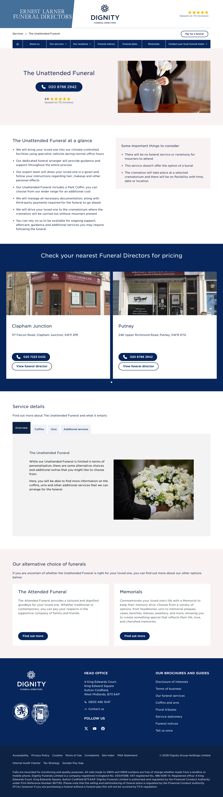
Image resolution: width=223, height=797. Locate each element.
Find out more (33, 636)
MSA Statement (127, 755)
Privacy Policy (40, 755)
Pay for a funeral (194, 34)
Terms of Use (73, 755)
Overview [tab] (21, 427)
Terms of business (168, 688)
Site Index (108, 755)
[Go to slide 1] (111, 382)
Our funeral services (170, 695)
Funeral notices (167, 723)
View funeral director (31, 366)
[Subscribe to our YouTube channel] (95, 728)
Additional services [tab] (76, 429)
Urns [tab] (54, 429)
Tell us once (164, 730)
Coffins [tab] (39, 429)
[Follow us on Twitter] (86, 728)
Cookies (57, 755)
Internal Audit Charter (27, 763)
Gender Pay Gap (73, 763)
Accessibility (21, 755)
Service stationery (169, 716)
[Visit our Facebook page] (103, 728)
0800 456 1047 (97, 702)
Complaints (91, 755)
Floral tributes (166, 709)
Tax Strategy (51, 763)
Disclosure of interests (172, 681)
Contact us (94, 709)
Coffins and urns (167, 702)
